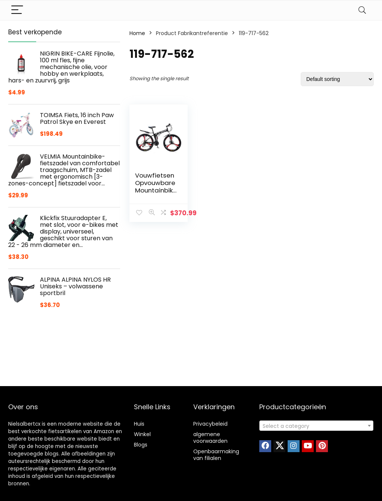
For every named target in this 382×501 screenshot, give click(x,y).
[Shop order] (337, 79)
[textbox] (316, 426)
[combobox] (316, 425)
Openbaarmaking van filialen (216, 455)
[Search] (362, 10)
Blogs (140, 444)
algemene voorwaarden (210, 437)
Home (137, 33)
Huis (139, 424)
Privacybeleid (210, 424)
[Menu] (17, 10)
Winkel (142, 434)
